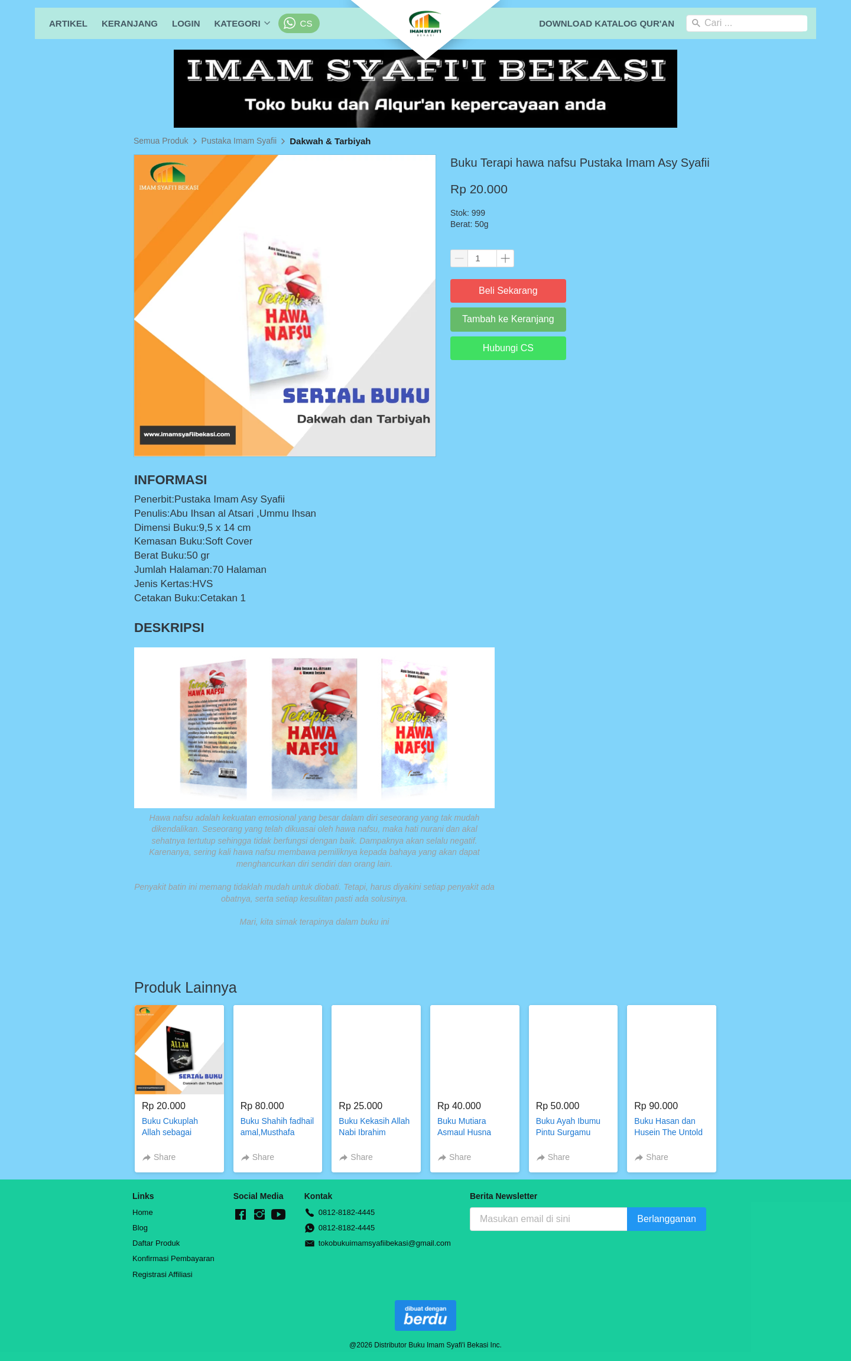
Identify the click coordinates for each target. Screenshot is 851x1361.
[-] (240, 1215)
